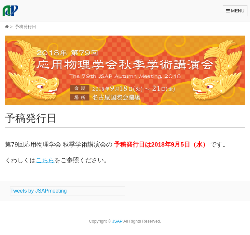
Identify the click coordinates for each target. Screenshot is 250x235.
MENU (235, 10)
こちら (45, 160)
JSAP (117, 221)
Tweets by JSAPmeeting (38, 191)
